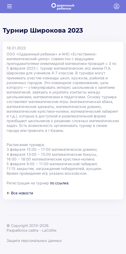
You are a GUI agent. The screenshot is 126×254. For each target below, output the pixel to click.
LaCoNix (49, 230)
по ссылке (59, 183)
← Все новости (20, 193)
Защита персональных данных (34, 240)
